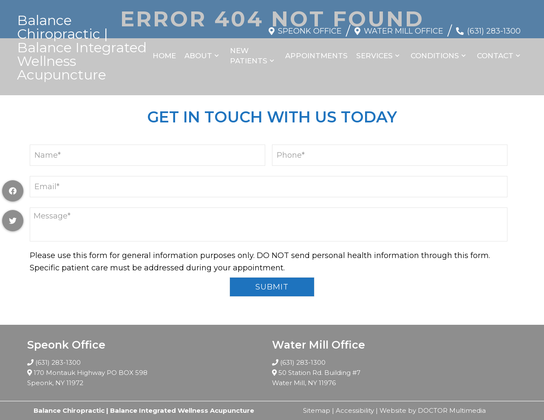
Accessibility (355, 410)
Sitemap (316, 410)
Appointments (316, 55)
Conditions (435, 55)
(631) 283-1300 (494, 31)
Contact (495, 55)
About (198, 55)
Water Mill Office (403, 31)
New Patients (248, 55)
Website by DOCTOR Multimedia (433, 410)
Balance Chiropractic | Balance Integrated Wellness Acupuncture (82, 48)
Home (164, 55)
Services (374, 55)
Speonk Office (310, 31)
